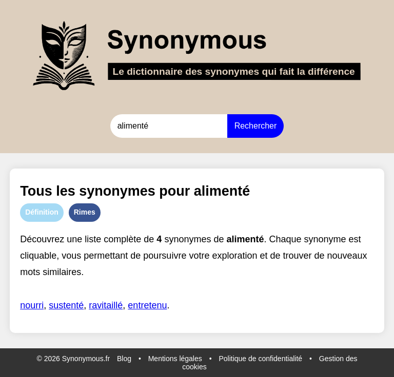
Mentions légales (175, 358)
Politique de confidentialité (260, 358)
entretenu (147, 305)
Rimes (84, 212)
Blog (124, 358)
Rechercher (255, 125)
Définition (41, 212)
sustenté (66, 305)
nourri (32, 305)
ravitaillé (106, 305)
